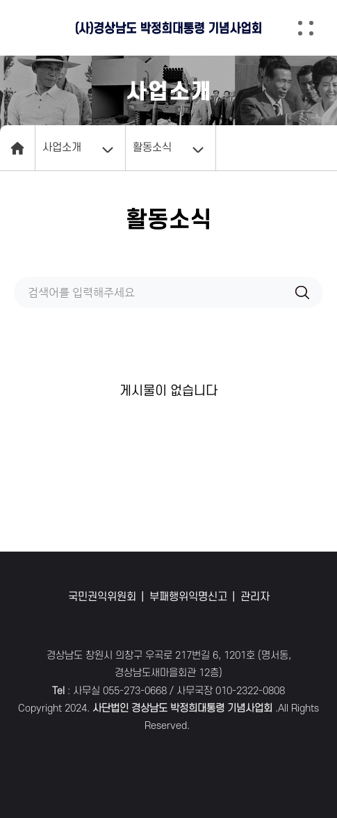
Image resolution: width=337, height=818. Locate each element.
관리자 (255, 597)
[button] (316, 28)
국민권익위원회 (102, 597)
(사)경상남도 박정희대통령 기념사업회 (169, 28)
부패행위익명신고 (188, 597)
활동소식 (152, 147)
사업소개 (61, 147)
